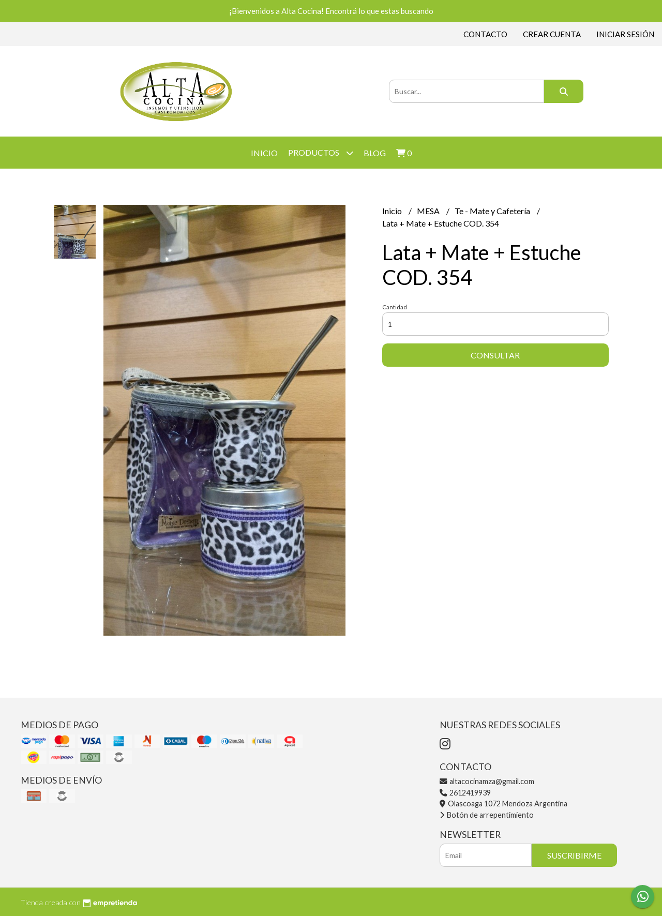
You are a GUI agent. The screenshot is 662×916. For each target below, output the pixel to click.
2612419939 (465, 792)
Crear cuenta (552, 34)
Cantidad (394, 307)
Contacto (485, 34)
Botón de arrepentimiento (487, 814)
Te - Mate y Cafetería (493, 211)
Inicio (264, 153)
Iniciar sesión (625, 34)
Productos (320, 153)
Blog (375, 153)
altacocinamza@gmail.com (487, 781)
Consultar (495, 355)
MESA (429, 211)
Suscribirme (574, 855)
